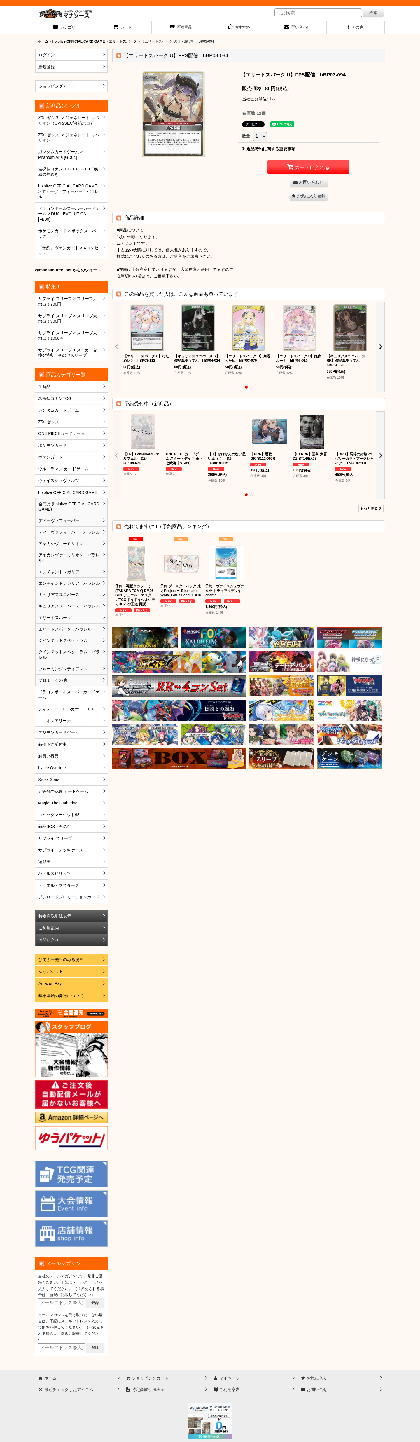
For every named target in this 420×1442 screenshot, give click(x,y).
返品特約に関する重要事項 (268, 149)
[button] (356, 27)
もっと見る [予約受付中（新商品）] (371, 508)
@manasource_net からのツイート (68, 270)
